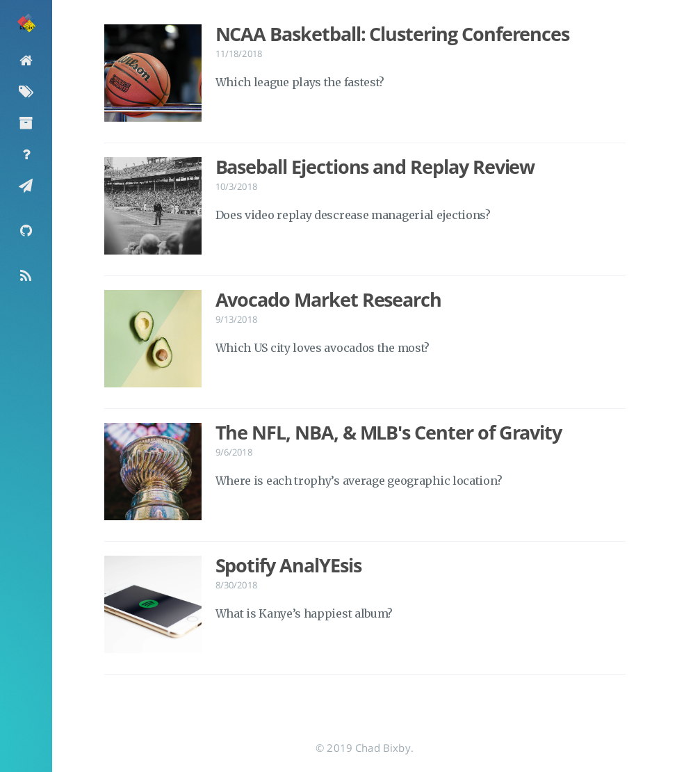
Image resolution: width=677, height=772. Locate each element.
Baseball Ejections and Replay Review (375, 166)
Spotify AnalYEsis (288, 565)
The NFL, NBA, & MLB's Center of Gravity (388, 432)
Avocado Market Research (328, 299)
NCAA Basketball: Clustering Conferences (392, 34)
